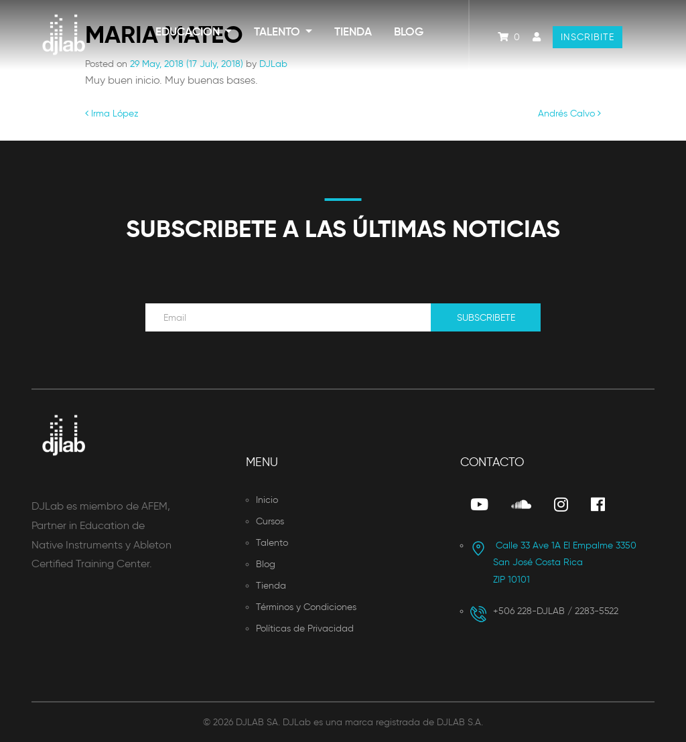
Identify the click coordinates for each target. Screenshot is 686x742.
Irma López (112, 113)
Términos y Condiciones (306, 607)
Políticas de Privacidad (305, 628)
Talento (278, 32)
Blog (408, 32)
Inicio (267, 500)
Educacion (188, 32)
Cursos (270, 521)
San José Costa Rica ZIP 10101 (553, 562)
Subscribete (486, 317)
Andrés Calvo (569, 113)
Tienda (353, 32)
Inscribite (587, 37)
